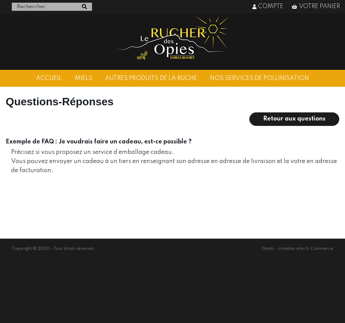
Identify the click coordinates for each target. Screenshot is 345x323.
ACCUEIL (49, 78)
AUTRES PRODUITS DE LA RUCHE (151, 78)
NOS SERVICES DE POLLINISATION (259, 78)
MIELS (83, 78)
